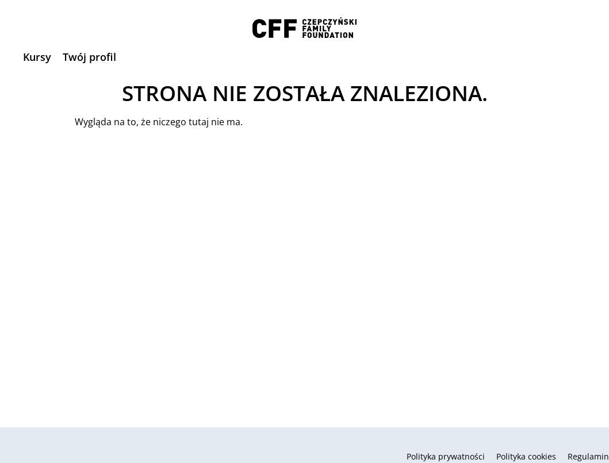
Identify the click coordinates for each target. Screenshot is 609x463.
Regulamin (588, 456)
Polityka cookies (526, 456)
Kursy (37, 57)
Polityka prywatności (446, 456)
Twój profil (89, 57)
